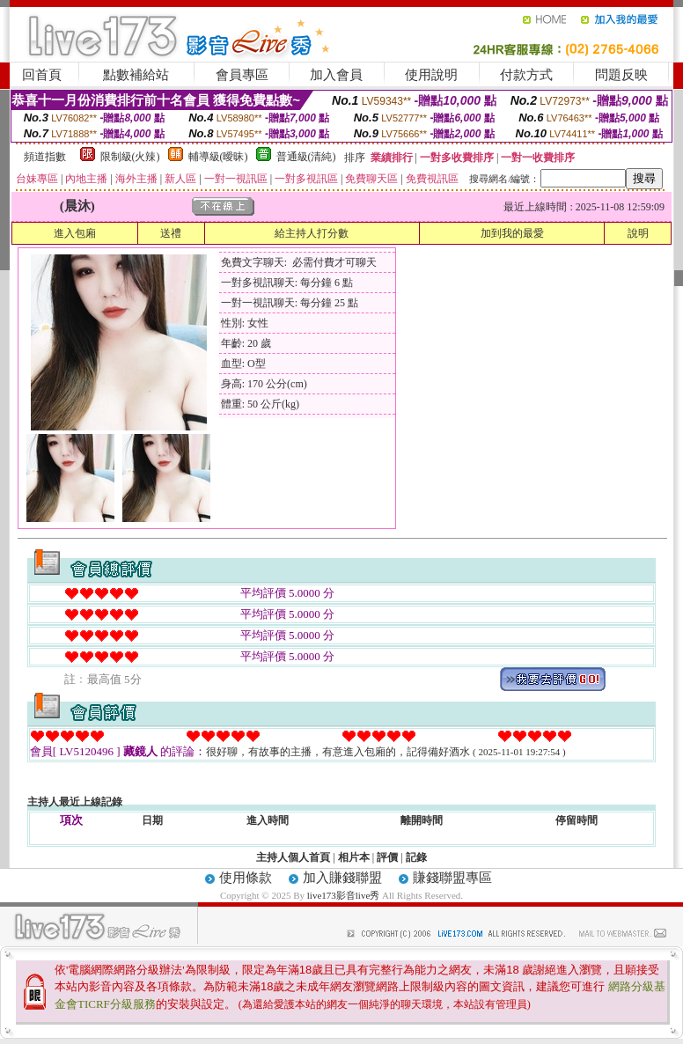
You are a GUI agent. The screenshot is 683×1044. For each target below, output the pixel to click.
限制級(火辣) (130, 157)
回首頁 (42, 75)
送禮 (170, 233)
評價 (387, 857)
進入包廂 (75, 233)
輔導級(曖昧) (218, 157)
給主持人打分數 (312, 233)
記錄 (416, 857)
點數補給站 (136, 75)
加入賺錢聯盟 (342, 878)
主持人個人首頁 (293, 857)
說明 (638, 233)
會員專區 (242, 75)
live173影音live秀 (343, 895)
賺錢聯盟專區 (452, 878)
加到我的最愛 (512, 233)
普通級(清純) (306, 157)
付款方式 (526, 75)
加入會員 (336, 75)
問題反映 (621, 75)
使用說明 (431, 75)
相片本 (354, 857)
